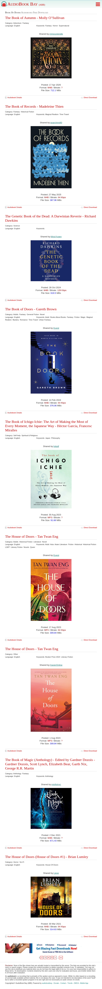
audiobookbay (47, 983)
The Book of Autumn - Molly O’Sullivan (34, 18)
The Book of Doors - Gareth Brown (30, 309)
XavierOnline (56, 665)
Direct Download (90, 97)
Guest (56, 328)
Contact (63, 983)
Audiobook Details (14, 97)
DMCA (76, 983)
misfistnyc (56, 784)
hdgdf (56, 446)
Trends (70, 983)
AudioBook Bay (26, 4)
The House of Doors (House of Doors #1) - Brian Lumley (46, 857)
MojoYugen (56, 236)
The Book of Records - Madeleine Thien (34, 106)
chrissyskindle (56, 34)
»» (61, 957)
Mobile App (84, 983)
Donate (56, 983)
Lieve (56, 873)
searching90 (56, 122)
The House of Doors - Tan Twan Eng (31, 536)
